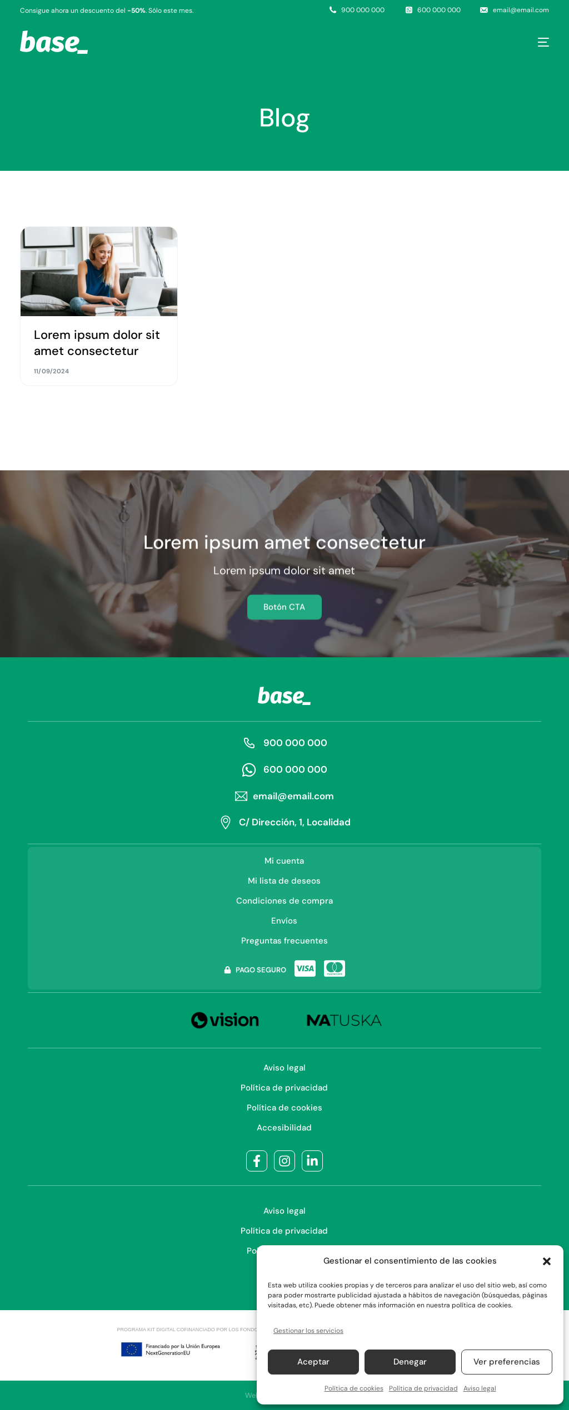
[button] (546, 1261)
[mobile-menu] (537, 42)
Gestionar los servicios (308, 1330)
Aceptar (313, 1361)
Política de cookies (354, 1388)
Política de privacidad (423, 1388)
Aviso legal (479, 1388)
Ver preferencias (506, 1361)
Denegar (410, 1361)
